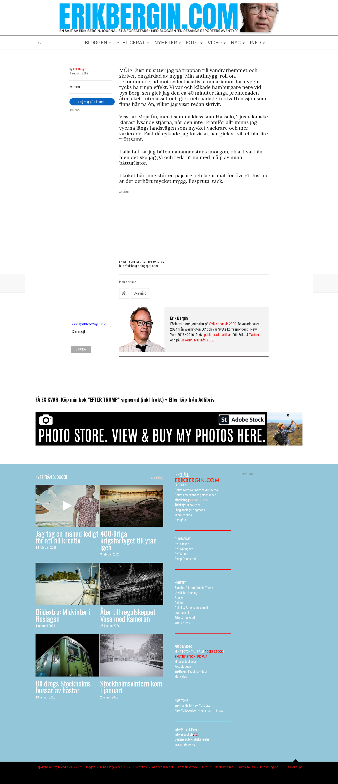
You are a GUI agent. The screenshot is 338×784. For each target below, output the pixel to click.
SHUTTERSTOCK (185, 656)
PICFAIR (202, 656)
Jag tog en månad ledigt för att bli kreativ (67, 537)
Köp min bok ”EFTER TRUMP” (91, 399)
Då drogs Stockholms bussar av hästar (63, 686)
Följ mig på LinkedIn (92, 102)
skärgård (140, 293)
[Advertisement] (90, 184)
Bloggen (90, 767)
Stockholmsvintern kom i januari (131, 686)
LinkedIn (186, 340)
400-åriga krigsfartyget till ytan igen (128, 540)
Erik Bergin (179, 318)
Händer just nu (192, 500)
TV (128, 767)
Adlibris (206, 399)
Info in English (269, 767)
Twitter (254, 335)
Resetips (141, 767)
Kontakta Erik (246, 767)
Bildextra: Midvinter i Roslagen (63, 615)
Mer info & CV (203, 340)
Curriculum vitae (223, 767)
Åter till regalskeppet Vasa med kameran (127, 615)
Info (204, 767)
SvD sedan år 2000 (222, 324)
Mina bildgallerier (111, 767)
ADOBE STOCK (214, 651)
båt (124, 293)
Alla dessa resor (162, 767)
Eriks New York (187, 767)
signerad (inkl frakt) (142, 399)
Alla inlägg (157, 477)
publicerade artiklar (217, 335)
